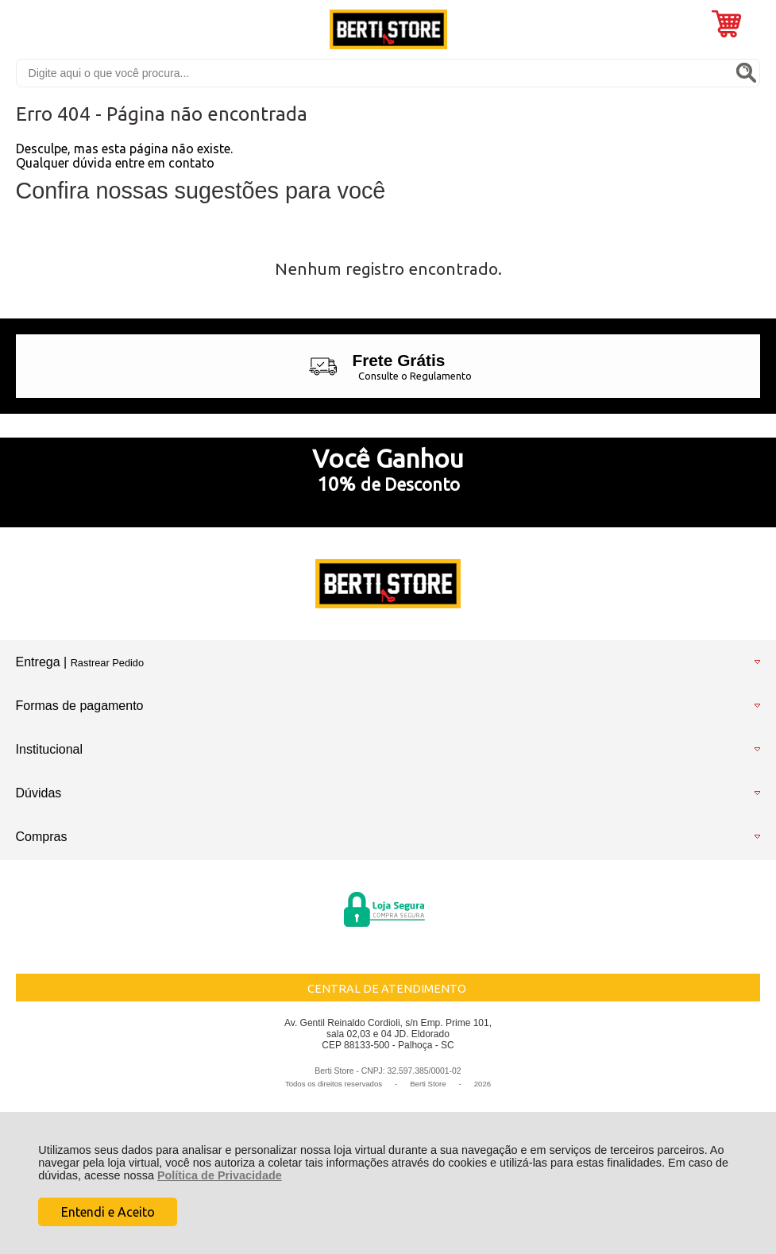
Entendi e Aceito (108, 1212)
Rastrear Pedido (107, 663)
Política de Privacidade (219, 1175)
